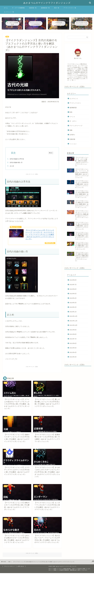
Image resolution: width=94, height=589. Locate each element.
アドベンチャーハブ (76, 125)
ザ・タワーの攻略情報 (18, 7)
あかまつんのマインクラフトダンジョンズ (47, 2)
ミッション (73, 144)
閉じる (50, 152)
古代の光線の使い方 (20, 162)
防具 (71, 112)
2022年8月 (73, 280)
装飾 (7, 36)
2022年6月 (73, 289)
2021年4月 (73, 352)
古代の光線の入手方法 (21, 159)
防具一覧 (56, 7)
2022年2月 (73, 307)
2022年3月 (73, 302)
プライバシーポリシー (9, 567)
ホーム (6, 7)
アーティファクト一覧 (70, 7)
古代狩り (72, 134)
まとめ (16, 166)
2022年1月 (73, 311)
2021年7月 (73, 339)
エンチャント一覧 (9, 12)
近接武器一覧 (33, 7)
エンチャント (74, 98)
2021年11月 (73, 320)
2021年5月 (73, 348)
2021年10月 (73, 325)
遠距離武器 (73, 107)
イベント (72, 116)
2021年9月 (73, 330)
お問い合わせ (21, 567)
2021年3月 (73, 357)
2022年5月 (73, 293)
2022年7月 (73, 284)
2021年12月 (73, 316)
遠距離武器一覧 (45, 7)
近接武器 (72, 139)
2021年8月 (73, 334)
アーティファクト (75, 103)
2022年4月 (73, 298)
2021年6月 (73, 343)
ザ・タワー (73, 121)
